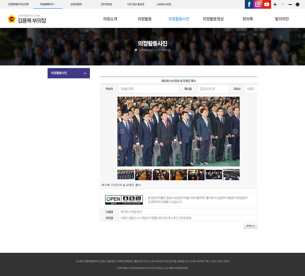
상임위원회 (76, 4)
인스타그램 (258, 4)
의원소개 (110, 19)
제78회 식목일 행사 (131, 211)
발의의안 (282, 19)
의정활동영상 (213, 19)
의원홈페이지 (47, 4)
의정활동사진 (178, 19)
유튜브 (266, 4)
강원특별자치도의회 (18, 4)
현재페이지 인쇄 (297, 4)
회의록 (247, 19)
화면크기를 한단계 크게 (275, 4)
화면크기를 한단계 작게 (290, 4)
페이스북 (249, 4)
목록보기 (250, 225)
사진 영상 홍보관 (135, 4)
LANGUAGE (164, 4)
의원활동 (145, 19)
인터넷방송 (106, 4)
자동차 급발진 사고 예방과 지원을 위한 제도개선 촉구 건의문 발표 (155, 217)
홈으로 (136, 50)
